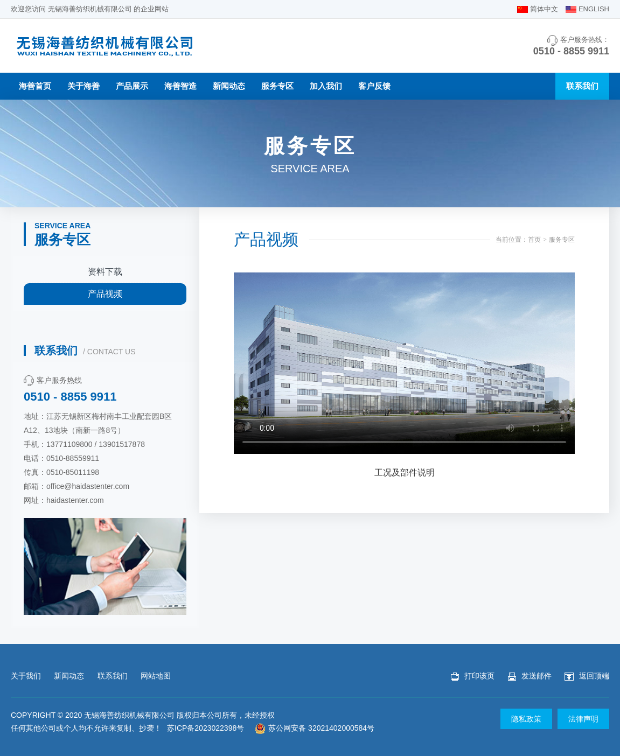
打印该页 (472, 675)
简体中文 (544, 9)
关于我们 (26, 675)
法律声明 (583, 719)
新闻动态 (229, 85)
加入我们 (326, 85)
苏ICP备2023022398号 (205, 728)
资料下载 (105, 271)
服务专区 (277, 85)
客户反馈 (374, 85)
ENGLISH (594, 9)
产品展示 (132, 85)
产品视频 (105, 293)
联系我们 (582, 85)
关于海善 (83, 85)
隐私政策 (526, 719)
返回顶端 (587, 675)
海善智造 (180, 85)
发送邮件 (530, 675)
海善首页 (35, 85)
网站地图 (156, 675)
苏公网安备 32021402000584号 (314, 728)
